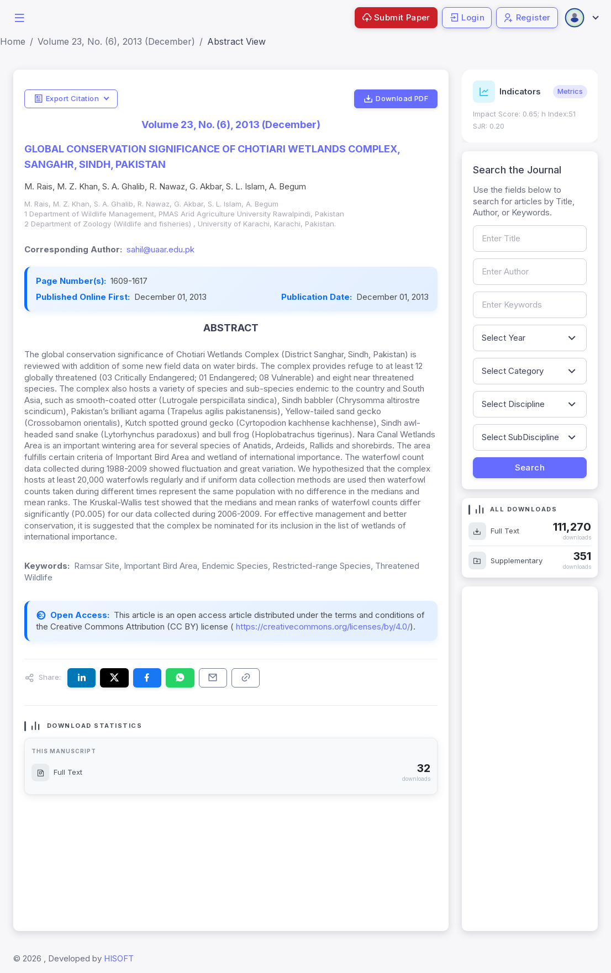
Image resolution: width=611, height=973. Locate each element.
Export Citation (66, 99)
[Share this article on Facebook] (147, 677)
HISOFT (119, 958)
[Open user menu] (581, 18)
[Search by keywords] (530, 305)
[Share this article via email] (213, 677)
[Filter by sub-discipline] (530, 437)
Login (466, 17)
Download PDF (396, 99)
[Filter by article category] (530, 371)
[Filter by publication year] (530, 338)
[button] (19, 17)
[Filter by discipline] (530, 404)
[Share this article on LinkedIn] (81, 677)
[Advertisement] (530, 758)
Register (527, 17)
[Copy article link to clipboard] (245, 677)
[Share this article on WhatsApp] (180, 677)
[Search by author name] (530, 271)
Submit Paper (396, 17)
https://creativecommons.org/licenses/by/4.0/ (322, 626)
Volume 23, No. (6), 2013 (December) (116, 41)
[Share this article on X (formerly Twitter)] (114, 677)
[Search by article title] (530, 238)
